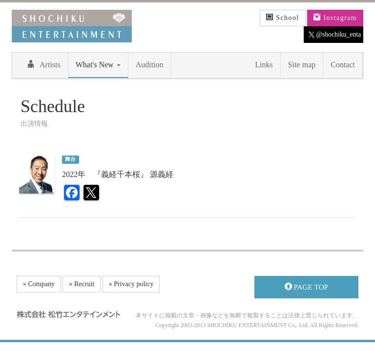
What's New (98, 64)
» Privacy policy (131, 284)
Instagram (335, 17)
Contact (343, 64)
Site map (301, 64)
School (282, 17)
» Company (39, 284)
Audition (150, 64)
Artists (44, 64)
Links (263, 64)
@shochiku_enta (335, 34)
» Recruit (81, 284)
